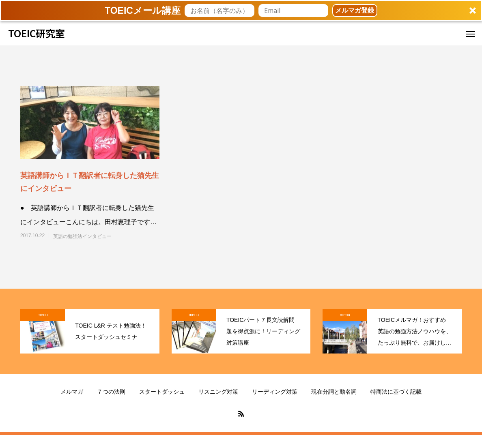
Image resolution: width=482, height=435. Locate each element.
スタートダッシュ (162, 391)
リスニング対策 (218, 391)
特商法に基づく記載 (396, 391)
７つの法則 (111, 391)
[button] (241, 10)
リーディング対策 (274, 391)
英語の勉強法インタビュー (82, 236)
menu (42, 315)
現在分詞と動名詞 (334, 391)
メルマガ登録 (354, 10)
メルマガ (71, 391)
